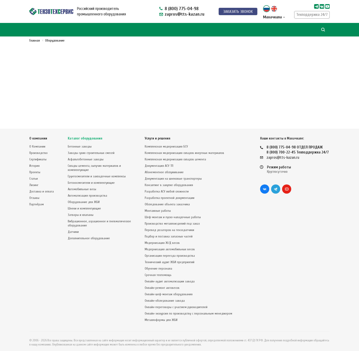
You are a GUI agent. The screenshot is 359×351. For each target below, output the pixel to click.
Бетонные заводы (80, 143)
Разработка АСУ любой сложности (167, 187)
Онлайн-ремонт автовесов (162, 284)
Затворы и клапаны (80, 211)
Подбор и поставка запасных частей (169, 232)
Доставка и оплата (41, 187)
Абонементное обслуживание (164, 168)
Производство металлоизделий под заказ (172, 220)
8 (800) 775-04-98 (182, 8)
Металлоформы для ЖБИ (161, 316)
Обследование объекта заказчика (167, 200)
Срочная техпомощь (158, 271)
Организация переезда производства (170, 252)
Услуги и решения (157, 134)
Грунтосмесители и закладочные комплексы (97, 172)
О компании (38, 134)
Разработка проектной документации (169, 194)
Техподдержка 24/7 (312, 14)
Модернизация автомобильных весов (170, 245)
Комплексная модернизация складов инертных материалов (184, 149)
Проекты (34, 168)
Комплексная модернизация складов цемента (175, 155)
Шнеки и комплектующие (84, 204)
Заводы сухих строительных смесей (91, 149)
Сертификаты (37, 155)
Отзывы (34, 194)
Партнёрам (36, 200)
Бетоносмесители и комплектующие (91, 179)
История (34, 162)
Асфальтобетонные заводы (85, 155)
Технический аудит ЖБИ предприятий (169, 258)
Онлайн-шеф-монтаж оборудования (169, 290)
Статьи (33, 175)
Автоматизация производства (87, 192)
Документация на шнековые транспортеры (173, 175)
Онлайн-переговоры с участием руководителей (176, 303)
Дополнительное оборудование (89, 234)
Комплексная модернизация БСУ (166, 143)
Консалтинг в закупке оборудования (169, 181)
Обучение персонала (158, 265)
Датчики (73, 228)
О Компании (37, 143)
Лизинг (33, 181)
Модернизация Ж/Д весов (162, 239)
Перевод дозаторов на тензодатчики (169, 226)
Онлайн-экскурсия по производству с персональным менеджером (188, 310)
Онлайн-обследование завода (165, 297)
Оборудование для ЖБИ (84, 198)
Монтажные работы (158, 207)
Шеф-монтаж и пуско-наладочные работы (173, 213)
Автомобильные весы (82, 185)
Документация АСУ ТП (159, 162)
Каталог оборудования (85, 134)
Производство (38, 149)
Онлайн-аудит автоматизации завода (170, 277)
